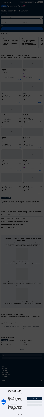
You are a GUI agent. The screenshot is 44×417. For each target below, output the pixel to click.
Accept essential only (34, 405)
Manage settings (34, 401)
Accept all (35, 398)
